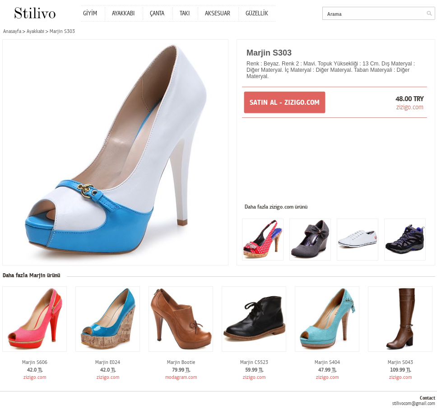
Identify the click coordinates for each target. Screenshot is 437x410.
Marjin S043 (400, 362)
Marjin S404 (327, 362)
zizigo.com (409, 107)
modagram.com (181, 377)
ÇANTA (157, 13)
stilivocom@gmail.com (413, 403)
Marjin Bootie (181, 362)
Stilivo (34, 13)
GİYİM (90, 13)
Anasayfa (12, 31)
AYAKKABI (123, 13)
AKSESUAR (217, 13)
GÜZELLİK (257, 13)
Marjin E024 (107, 362)
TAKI (185, 13)
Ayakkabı (35, 31)
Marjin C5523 (254, 362)
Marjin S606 (34, 362)
